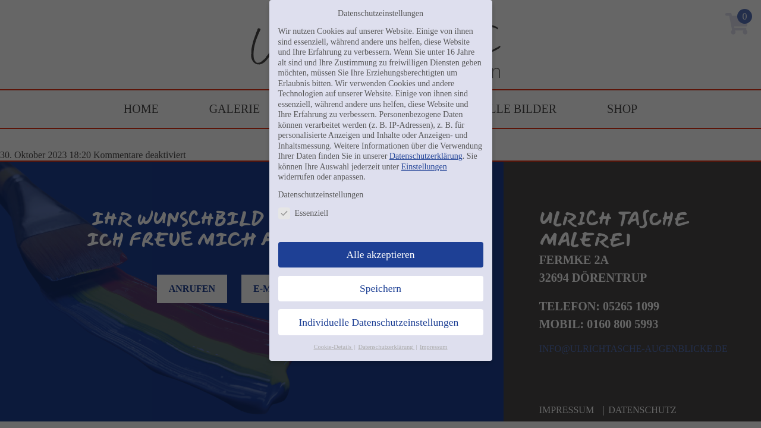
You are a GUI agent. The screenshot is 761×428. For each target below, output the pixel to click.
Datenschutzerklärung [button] (386, 347)
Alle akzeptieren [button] (380, 254)
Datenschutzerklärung (426, 156)
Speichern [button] (380, 288)
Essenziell (303, 213)
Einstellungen (424, 166)
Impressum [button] (434, 347)
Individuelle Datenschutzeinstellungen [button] (379, 322)
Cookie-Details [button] (333, 347)
